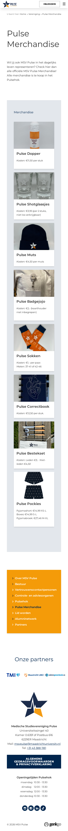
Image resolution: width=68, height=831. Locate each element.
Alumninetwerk (25, 618)
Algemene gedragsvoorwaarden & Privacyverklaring (34, 761)
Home (23, 14)
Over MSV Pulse (26, 578)
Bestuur (20, 584)
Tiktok (43, 808)
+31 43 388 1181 (36, 748)
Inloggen (50, 4)
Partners (21, 624)
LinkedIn (37, 808)
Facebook (31, 808)
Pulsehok (21, 601)
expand (12, 578)
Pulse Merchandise (52, 14)
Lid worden (23, 613)
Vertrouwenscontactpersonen (36, 589)
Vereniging (34, 14)
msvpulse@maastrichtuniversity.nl (37, 743)
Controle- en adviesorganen (34, 595)
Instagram (25, 808)
